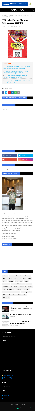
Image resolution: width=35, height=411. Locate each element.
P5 (20, 278)
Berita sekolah (10, 15)
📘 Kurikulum (5, 395)
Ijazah (8, 292)
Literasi (10, 278)
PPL (24, 284)
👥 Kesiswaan (6, 398)
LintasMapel (26, 289)
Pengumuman (10, 289)
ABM (4, 292)
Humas (4, 278)
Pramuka (29, 284)
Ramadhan (5, 286)
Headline (12, 276)
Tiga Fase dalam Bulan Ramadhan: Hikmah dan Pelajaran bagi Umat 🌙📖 (21, 307)
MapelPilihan (28, 292)
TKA (11, 286)
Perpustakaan (6, 284)
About (16, 404)
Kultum (26, 281)
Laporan (19, 294)
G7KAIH (19, 284)
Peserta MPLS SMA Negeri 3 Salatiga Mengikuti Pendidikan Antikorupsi (15, 76)
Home (11, 404)
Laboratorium (6, 297)
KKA (13, 292)
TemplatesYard (16, 407)
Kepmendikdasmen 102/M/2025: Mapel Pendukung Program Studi (20, 322)
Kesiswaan (27, 276)
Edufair (18, 292)
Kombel (4, 281)
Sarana (13, 284)
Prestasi (16, 278)
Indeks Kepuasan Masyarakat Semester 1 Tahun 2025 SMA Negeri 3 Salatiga (16, 72)
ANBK (15, 286)
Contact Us (22, 404)
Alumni (30, 286)
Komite (4, 294)
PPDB (16, 281)
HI (22, 292)
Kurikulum (5, 276)
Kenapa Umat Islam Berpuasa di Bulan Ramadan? (21, 315)
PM (9, 294)
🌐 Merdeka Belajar (7, 378)
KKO (21, 281)
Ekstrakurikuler (22, 286)
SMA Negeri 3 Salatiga (8, 26)
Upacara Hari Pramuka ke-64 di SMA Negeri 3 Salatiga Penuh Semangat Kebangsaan (17, 67)
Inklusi (24, 294)
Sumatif (30, 278)
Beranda (4, 15)
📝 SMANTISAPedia (7, 375)
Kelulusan (18, 289)
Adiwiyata (11, 281)
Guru (24, 278)
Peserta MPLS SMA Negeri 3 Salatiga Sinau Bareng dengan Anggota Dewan (16, 81)
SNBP (4, 289)
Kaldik (13, 294)
